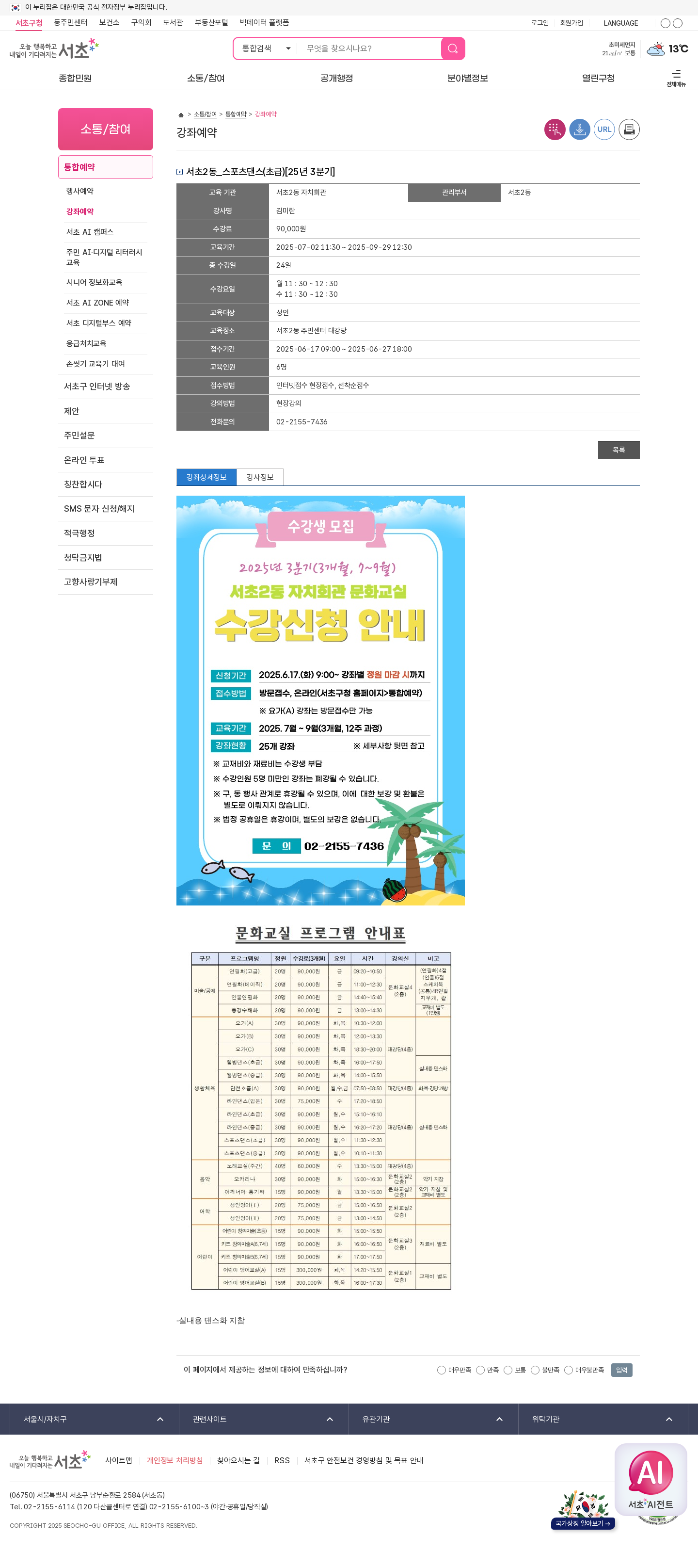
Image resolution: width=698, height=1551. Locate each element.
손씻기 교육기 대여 (95, 364)
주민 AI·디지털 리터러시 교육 (104, 257)
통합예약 (79, 167)
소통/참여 (205, 114)
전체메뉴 (675, 77)
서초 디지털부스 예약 (98, 323)
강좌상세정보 (207, 477)
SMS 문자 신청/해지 (99, 508)
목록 (619, 450)
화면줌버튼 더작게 (677, 23)
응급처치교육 (86, 343)
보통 (520, 1370)
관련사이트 (257, 1420)
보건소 (109, 22)
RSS (282, 1460)
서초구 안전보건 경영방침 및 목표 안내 (364, 1460)
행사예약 (79, 191)
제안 (71, 411)
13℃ (678, 49)
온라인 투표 (84, 460)
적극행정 (79, 533)
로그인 (540, 23)
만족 (493, 1370)
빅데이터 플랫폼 (264, 22)
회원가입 (571, 23)
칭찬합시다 (83, 484)
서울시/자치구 (87, 1420)
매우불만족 (589, 1370)
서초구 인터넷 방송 (97, 386)
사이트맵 (118, 1460)
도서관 (173, 22)
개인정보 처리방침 (175, 1460)
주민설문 (79, 435)
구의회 (141, 22)
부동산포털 (211, 22)
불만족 (550, 1370)
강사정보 (260, 477)
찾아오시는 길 (238, 1460)
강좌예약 (79, 211)
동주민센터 (68, 23)
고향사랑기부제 (91, 582)
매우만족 (459, 1370)
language (622, 23)
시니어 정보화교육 (94, 282)
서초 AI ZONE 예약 (97, 302)
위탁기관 (596, 1420)
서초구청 (29, 23)
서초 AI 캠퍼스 (90, 232)
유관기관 (427, 1420)
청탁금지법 (83, 557)
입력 (622, 1370)
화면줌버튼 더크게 (665, 23)
